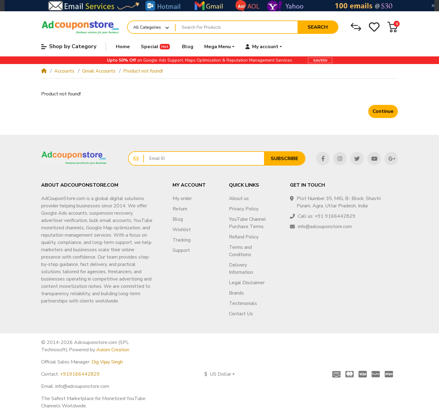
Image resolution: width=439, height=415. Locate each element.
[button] (392, 27)
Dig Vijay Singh (107, 362)
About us (239, 198)
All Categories (147, 27)
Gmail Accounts (99, 71)
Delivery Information (241, 269)
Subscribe (284, 158)
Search (318, 27)
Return (180, 209)
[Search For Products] (237, 27)
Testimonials (243, 303)
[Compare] (356, 27)
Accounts (64, 71)
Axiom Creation (112, 349)
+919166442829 (80, 374)
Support (181, 250)
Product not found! (143, 71)
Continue (383, 111)
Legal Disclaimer (247, 282)
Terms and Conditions (240, 251)
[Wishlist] (374, 27)
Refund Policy (244, 237)
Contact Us (241, 313)
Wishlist (182, 229)
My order (182, 198)
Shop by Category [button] (68, 46)
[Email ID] (204, 158)
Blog (178, 219)
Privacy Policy (244, 209)
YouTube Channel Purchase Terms (247, 223)
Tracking (182, 240)
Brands (236, 293)
